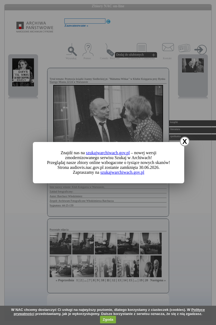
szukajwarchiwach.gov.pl (108, 152)
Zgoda (108, 319)
